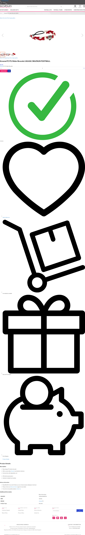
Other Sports (68, 9)
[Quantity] (42, 68)
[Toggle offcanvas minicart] (84, 6)
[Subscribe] (80, 510)
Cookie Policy (21, 510)
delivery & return (13, 486)
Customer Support (6, 510)
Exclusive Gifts (14, 9)
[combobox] (44, 6)
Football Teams (58, 9)
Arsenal (1, 66)
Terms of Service (37, 510)
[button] (6, 3)
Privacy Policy (21, 512)
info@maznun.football (75, 526)
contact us (18, 488)
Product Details (6, 459)
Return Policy (5, 512)
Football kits (48, 9)
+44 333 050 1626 (4, 0)
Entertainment (4, 9)
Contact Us (36, 512)
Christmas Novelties (79, 9)
